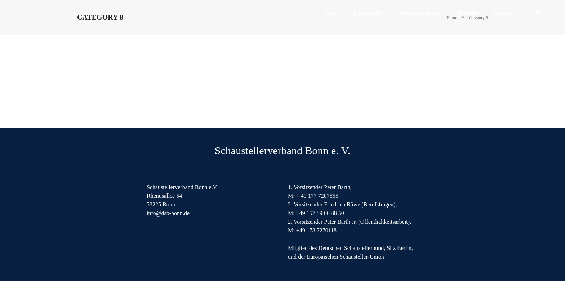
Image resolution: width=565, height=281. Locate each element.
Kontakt (503, 13)
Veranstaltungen (419, 13)
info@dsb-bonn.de (168, 213)
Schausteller (368, 13)
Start (332, 13)
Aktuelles (467, 13)
